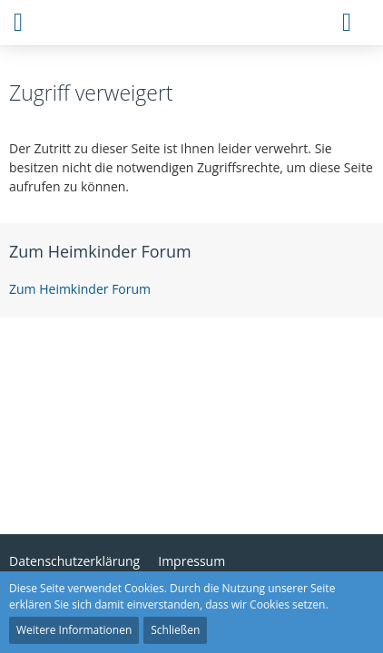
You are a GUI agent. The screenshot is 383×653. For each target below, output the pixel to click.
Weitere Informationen (74, 630)
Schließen (175, 630)
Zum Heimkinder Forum (100, 251)
